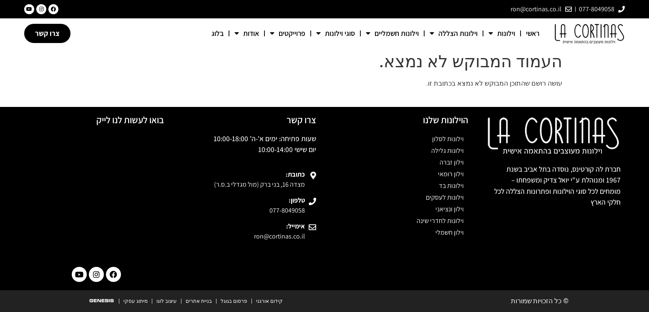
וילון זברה (452, 162)
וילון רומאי (451, 174)
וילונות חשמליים (392, 33)
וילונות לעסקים (445, 197)
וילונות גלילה (447, 150)
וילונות (501, 33)
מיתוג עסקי (135, 301)
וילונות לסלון (448, 138)
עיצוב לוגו (166, 301)
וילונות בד (451, 185)
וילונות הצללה (454, 33)
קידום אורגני (269, 301)
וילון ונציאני (449, 209)
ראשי (532, 33)
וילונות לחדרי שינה (440, 220)
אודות (246, 33)
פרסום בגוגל (234, 301)
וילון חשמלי (449, 232)
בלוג (217, 33)
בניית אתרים (199, 301)
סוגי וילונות (335, 33)
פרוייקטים (287, 33)
